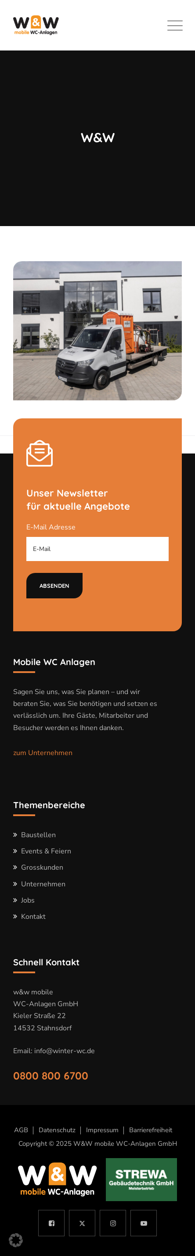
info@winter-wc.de (64, 1051)
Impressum (102, 1130)
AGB (21, 1130)
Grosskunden (42, 867)
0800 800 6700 (50, 1075)
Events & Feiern (46, 851)
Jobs (28, 900)
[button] (16, 1240)
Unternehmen (43, 884)
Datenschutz (57, 1130)
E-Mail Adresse (51, 527)
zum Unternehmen (42, 753)
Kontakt (33, 916)
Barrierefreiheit (150, 1130)
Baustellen (38, 835)
